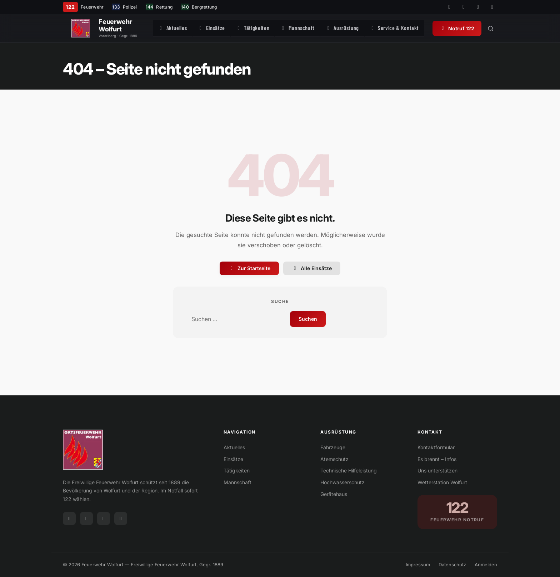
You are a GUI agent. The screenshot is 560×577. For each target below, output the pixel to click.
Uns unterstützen (438, 470)
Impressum (418, 564)
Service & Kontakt (428, 27)
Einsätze (209, 27)
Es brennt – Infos (437, 459)
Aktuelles (163, 27)
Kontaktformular (436, 447)
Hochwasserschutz (342, 482)
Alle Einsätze (312, 268)
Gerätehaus (333, 494)
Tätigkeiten (257, 27)
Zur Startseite (249, 268)
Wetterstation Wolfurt (442, 482)
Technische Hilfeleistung (348, 470)
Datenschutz (452, 564)
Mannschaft (311, 27)
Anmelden (486, 564)
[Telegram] (478, 7)
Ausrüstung (365, 27)
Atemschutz (334, 459)
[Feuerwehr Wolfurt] (80, 28)
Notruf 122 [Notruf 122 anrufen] (496, 28)
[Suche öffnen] (529, 28)
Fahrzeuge (332, 447)
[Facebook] (449, 7)
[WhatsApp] (492, 7)
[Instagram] (464, 7)
